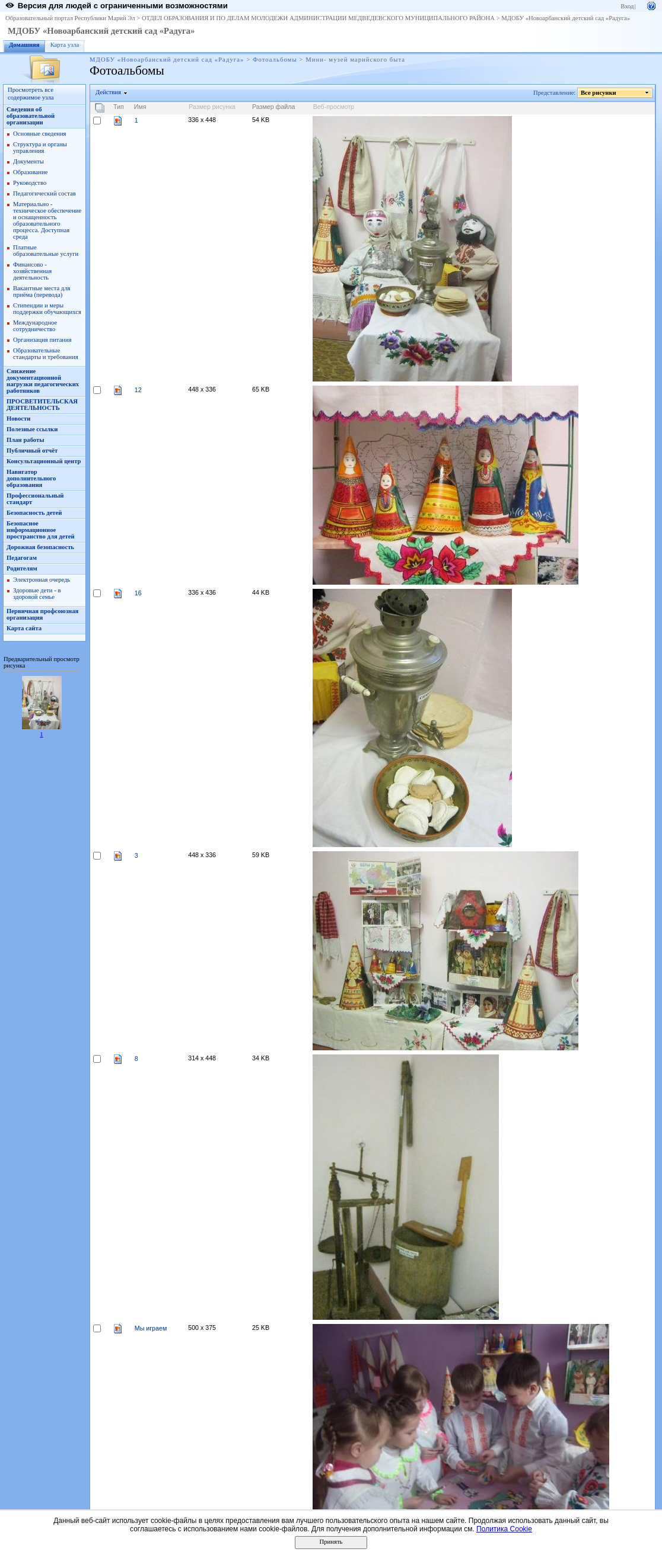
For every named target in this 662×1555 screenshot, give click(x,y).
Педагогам (22, 557)
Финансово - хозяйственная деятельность (32, 271)
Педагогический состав (44, 193)
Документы (28, 161)
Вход (627, 6)
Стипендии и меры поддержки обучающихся (47, 308)
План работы (25, 440)
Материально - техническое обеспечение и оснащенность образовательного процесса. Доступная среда (47, 220)
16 (138, 593)
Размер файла (273, 106)
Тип (118, 106)
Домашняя (24, 44)
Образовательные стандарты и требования (45, 353)
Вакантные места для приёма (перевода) (42, 291)
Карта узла (64, 44)
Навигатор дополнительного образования (31, 478)
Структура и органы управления (40, 147)
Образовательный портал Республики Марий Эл (70, 18)
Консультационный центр (44, 461)
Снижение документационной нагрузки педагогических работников (43, 381)
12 (138, 389)
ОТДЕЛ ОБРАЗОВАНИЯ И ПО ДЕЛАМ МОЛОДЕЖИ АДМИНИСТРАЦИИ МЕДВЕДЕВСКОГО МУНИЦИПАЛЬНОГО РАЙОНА (318, 18)
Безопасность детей (34, 512)
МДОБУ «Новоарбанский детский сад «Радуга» (565, 18)
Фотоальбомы (275, 59)
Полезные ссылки (32, 429)
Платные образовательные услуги (45, 250)
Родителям (22, 568)
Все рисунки (599, 92)
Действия (109, 92)
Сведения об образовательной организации (31, 116)
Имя (140, 106)
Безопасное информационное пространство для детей (41, 530)
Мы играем (151, 1328)
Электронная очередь (41, 579)
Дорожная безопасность (40, 547)
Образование (30, 172)
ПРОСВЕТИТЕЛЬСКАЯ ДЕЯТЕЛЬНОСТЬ (42, 404)
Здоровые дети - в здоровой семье (37, 593)
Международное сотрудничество (35, 325)
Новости (18, 418)
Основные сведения (39, 133)
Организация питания (42, 339)
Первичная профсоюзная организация (42, 614)
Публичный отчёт (32, 450)
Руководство (29, 182)
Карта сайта (24, 628)
